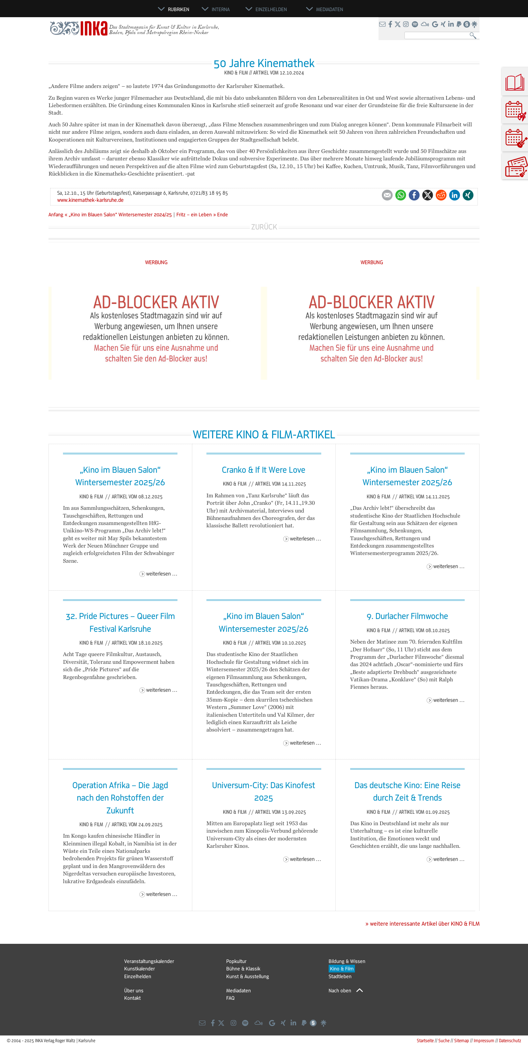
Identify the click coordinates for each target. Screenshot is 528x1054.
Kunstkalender (139, 968)
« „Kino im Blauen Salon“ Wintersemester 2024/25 (119, 214)
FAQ (230, 998)
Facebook (414, 195)
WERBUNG (156, 262)
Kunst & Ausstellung (247, 976)
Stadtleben (340, 976)
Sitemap (461, 1040)
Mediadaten (238, 990)
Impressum (484, 1040)
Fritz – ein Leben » (196, 214)
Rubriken (178, 9)
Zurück (264, 226)
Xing (468, 195)
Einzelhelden (137, 976)
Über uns (133, 990)
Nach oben (340, 990)
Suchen (475, 36)
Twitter (427, 195)
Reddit (441, 195)
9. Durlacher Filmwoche (407, 616)
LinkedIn (454, 195)
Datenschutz (510, 1040)
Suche (444, 1040)
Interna (221, 9)
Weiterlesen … (161, 573)
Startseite (425, 1040)
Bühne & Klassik (243, 968)
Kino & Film (91, 496)
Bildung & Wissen (347, 961)
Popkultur (236, 961)
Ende (222, 214)
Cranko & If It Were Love (263, 469)
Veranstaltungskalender (149, 961)
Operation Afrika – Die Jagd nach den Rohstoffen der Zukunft (120, 797)
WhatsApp (400, 195)
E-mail (387, 195)
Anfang (55, 214)
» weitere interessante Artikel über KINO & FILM (422, 923)
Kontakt (132, 998)
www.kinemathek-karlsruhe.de (90, 199)
